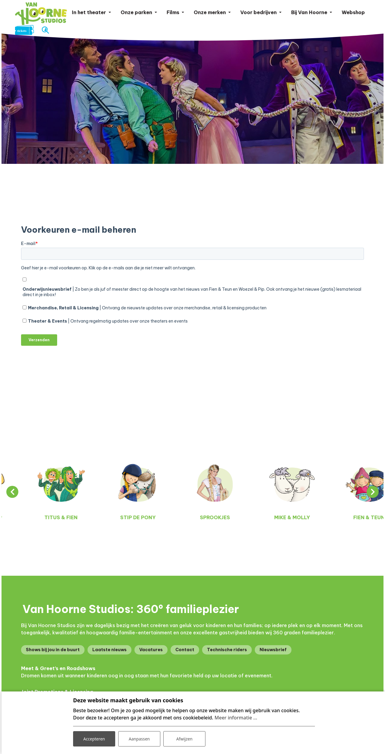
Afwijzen (184, 738)
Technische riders (227, 649)
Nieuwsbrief (273, 649)
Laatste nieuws (109, 649)
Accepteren (94, 738)
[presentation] (12, 492)
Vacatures (151, 649)
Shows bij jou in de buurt (53, 649)
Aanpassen (139, 738)
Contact (184, 649)
